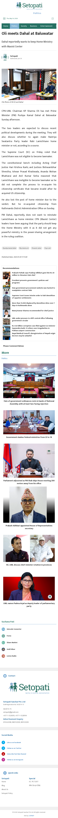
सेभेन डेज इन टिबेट (34, 785)
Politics (14, 26)
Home (4, 781)
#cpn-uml (47, 248)
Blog (3, 785)
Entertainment (46, 26)
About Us (5, 789)
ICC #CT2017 (33, 781)
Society (24, 26)
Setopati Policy (7, 793)
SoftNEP (31, 815)
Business (33, 26)
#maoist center (36, 248)
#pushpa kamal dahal (9, 248)
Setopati (14, 56)
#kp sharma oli (24, 248)
